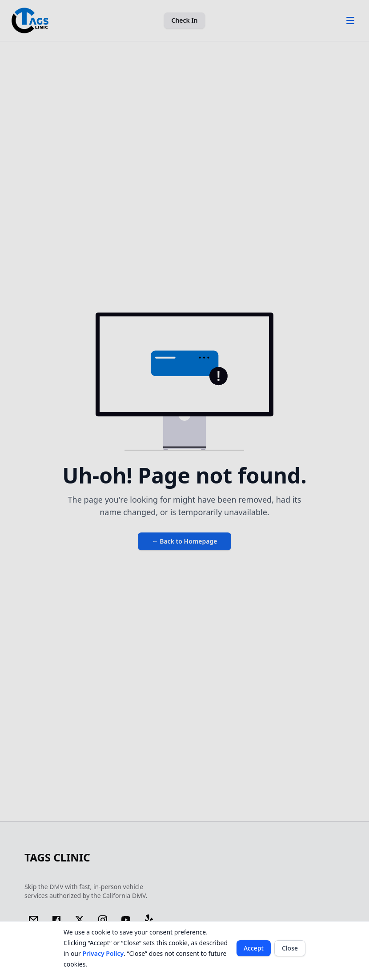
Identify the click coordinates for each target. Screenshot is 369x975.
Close (290, 948)
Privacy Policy (103, 953)
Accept (254, 948)
